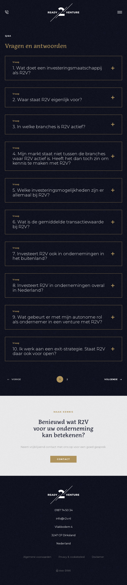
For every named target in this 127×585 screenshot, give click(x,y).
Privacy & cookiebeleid (72, 556)
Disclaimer (98, 556)
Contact (63, 459)
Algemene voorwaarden (37, 556)
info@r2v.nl (63, 518)
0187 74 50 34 (64, 510)
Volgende (113, 379)
